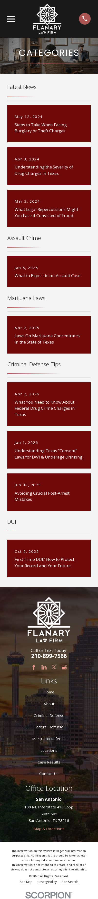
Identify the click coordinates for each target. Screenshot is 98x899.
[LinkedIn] (44, 667)
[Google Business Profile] (64, 667)
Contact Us (49, 773)
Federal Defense (48, 726)
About (49, 703)
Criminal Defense (49, 715)
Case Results (49, 762)
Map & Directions (49, 828)
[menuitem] (26, 882)
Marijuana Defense (49, 738)
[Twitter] (54, 667)
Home (49, 692)
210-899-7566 (49, 656)
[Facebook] (33, 667)
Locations (48, 750)
